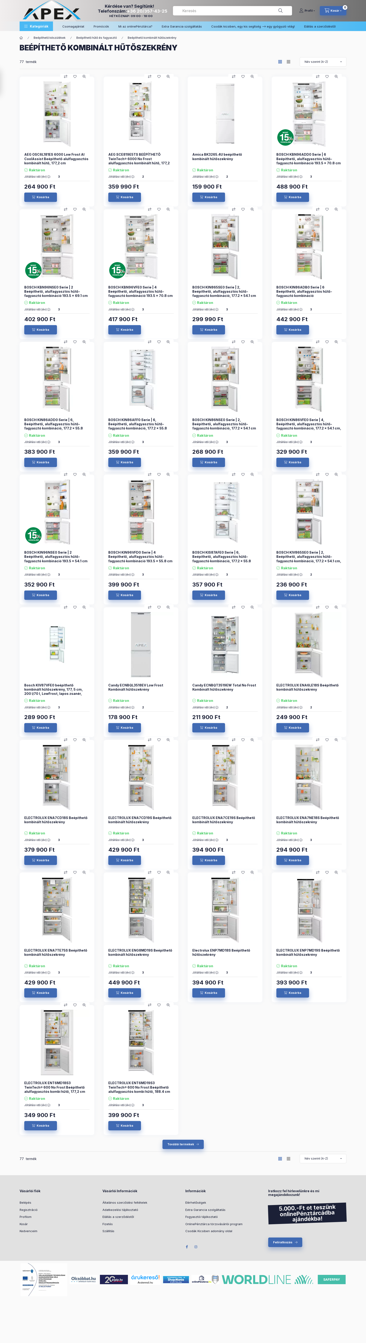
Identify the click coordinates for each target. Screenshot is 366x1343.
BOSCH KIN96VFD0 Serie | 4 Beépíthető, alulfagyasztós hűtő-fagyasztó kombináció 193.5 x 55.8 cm (140, 556)
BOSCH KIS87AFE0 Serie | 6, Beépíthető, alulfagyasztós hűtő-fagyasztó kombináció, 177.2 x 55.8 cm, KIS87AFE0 (221, 558)
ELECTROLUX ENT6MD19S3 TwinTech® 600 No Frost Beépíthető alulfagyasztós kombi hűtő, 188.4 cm (139, 1087)
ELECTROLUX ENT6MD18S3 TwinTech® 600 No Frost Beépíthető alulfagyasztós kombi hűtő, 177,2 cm (54, 1087)
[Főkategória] (21, 38)
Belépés (25, 1202)
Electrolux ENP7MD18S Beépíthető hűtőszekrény (221, 952)
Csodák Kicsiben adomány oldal (208, 1231)
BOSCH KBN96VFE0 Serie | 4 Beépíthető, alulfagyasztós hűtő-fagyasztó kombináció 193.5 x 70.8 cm (140, 291)
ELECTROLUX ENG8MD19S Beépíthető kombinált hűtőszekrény (140, 952)
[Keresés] (280, 10)
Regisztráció (29, 1210)
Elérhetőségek (195, 1202)
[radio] (288, 61)
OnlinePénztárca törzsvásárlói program (214, 1224)
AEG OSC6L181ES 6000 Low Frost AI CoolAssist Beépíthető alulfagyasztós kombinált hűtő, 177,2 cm (56, 158)
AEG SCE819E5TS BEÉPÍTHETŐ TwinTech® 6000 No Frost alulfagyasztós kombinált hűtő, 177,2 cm (139, 160)
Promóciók (101, 26)
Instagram (196, 1247)
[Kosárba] (40, 197)
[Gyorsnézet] (84, 76)
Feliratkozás (282, 1242)
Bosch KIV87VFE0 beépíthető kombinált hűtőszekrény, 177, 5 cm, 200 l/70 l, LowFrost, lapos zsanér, (53, 689)
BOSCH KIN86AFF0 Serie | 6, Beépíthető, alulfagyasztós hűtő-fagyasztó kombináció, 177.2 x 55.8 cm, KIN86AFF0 (137, 426)
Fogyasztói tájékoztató (201, 1217)
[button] (36, 26)
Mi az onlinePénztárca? (135, 26)
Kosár (24, 1224)
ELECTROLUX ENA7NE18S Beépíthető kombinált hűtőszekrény (307, 820)
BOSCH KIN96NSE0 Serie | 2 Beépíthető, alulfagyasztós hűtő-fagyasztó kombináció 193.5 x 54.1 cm (56, 556)
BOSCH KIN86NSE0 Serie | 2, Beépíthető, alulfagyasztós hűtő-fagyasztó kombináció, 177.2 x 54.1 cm (224, 424)
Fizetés (107, 1224)
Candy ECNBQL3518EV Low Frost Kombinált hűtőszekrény (135, 687)
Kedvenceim (28, 1231)
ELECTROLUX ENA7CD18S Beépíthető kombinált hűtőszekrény (56, 820)
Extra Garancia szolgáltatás (182, 26)
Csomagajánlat (73, 26)
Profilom (26, 1217)
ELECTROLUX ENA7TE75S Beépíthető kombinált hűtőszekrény (55, 952)
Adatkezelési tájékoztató (120, 1210)
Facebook (186, 1247)
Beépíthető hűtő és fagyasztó (96, 37)
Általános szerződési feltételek (124, 1202)
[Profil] (307, 10)
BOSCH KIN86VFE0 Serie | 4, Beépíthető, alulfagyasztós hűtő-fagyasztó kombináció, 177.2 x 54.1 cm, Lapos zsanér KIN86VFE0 (308, 426)
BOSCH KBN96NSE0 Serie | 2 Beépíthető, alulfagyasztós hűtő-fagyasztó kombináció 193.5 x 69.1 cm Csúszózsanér (56, 293)
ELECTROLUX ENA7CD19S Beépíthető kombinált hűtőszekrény (140, 820)
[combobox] (232, 10)
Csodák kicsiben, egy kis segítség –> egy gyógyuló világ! (253, 26)
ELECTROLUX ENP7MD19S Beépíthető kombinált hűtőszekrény (308, 952)
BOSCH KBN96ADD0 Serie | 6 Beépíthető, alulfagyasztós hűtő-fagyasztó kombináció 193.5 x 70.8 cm (308, 158)
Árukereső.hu (145, 1282)
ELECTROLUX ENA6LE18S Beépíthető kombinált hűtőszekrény (307, 687)
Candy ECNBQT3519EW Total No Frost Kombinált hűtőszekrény (224, 687)
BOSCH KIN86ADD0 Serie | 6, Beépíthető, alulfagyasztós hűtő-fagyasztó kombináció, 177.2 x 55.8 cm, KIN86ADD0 (53, 426)
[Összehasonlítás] (65, 76)
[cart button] (333, 10)
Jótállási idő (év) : (37, 176)
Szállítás (108, 1231)
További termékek (180, 1144)
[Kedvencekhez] (75, 76)
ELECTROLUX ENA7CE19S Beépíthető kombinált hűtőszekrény (223, 820)
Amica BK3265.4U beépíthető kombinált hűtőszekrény (217, 156)
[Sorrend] (323, 62)
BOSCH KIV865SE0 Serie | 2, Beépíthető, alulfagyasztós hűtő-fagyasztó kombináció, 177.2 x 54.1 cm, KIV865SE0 (308, 558)
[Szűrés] (4, 82)
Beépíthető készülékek (50, 37)
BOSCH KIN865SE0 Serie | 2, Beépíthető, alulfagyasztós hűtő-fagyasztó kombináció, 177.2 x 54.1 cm (224, 291)
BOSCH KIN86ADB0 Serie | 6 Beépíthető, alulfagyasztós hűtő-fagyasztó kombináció (304, 291)
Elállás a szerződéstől (320, 26)
